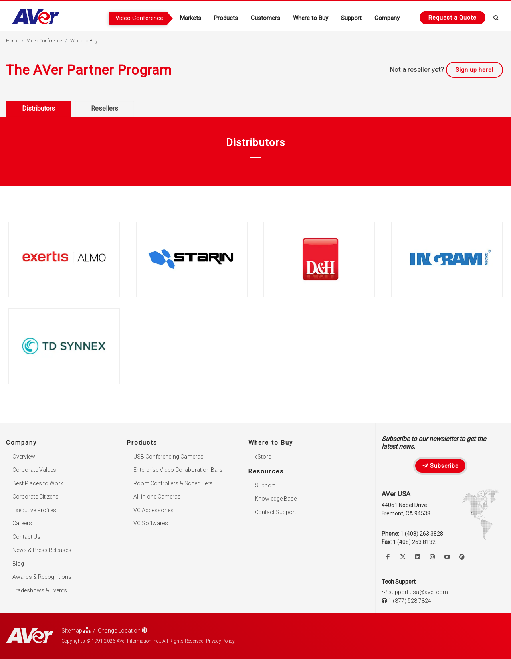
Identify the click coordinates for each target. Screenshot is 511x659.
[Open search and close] (496, 16)
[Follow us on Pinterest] (462, 556)
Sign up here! (474, 70)
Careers (22, 523)
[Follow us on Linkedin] (417, 556)
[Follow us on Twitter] (402, 556)
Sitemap (76, 630)
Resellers (104, 108)
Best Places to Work (37, 483)
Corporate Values (34, 470)
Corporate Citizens (35, 496)
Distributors (38, 108)
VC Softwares (150, 523)
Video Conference (44, 41)
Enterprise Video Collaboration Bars (178, 470)
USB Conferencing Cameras (168, 456)
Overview (23, 456)
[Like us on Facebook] (388, 556)
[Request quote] (452, 17)
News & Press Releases (41, 550)
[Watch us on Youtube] (447, 556)
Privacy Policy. (221, 641)
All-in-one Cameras (157, 496)
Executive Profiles (34, 510)
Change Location (122, 630)
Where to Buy (84, 41)
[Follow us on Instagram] (432, 556)
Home (12, 41)
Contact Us (26, 537)
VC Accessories (153, 510)
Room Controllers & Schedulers (173, 483)
